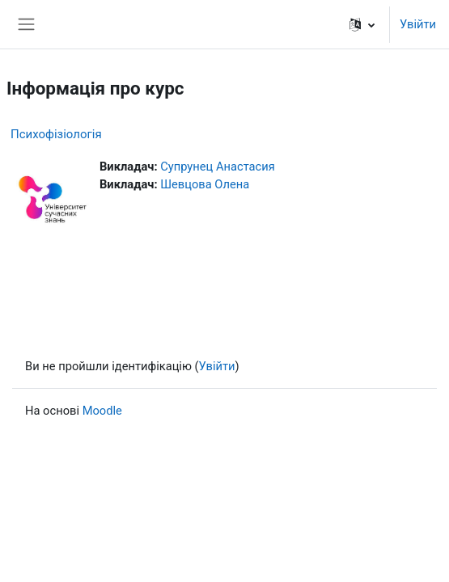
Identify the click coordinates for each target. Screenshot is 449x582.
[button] (362, 24)
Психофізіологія (56, 134)
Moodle (102, 410)
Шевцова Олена (204, 184)
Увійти (418, 24)
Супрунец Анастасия (217, 166)
